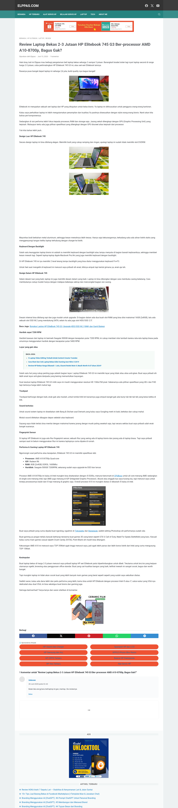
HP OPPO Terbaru (42, 718)
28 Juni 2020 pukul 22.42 (38, 747)
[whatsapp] (84, 695)
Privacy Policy (74, 799)
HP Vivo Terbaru (42, 723)
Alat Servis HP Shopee (134, 143)
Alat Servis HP (51, 10)
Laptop (85, 10)
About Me (104, 10)
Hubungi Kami (103, 799)
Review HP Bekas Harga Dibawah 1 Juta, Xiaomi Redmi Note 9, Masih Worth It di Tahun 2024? (64, 396)
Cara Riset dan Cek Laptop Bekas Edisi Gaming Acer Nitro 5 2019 (53, 392)
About (93, 799)
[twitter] (151, 3)
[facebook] (146, 3)
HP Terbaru (36, 10)
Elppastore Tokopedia (133, 139)
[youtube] (157, 3)
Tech (94, 10)
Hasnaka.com (101, 804)
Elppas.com (29, 3)
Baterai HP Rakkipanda (90, 718)
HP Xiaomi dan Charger (42, 706)
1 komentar (54, 54)
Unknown (32, 743)
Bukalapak (93, 576)
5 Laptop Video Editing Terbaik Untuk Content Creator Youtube (52, 388)
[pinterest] (66, 695)
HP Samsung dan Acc (42, 712)
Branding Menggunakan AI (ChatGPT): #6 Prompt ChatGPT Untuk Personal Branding (141, 95)
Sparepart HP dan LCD (90, 706)
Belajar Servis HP (70, 10)
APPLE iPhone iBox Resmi (90, 712)
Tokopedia (79, 576)
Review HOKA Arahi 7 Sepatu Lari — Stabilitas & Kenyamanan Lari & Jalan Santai (140, 75)
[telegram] (103, 695)
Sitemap (85, 799)
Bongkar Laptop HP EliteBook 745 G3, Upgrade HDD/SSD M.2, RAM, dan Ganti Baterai (67, 353)
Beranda (23, 10)
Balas (31, 757)
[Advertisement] (66, 225)
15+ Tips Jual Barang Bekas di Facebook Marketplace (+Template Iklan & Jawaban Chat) (139, 85)
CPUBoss (25, 518)
